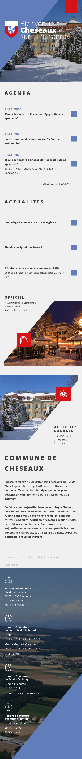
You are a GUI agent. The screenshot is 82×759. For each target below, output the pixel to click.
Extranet (10, 557)
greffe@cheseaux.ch (16, 604)
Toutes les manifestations (59, 183)
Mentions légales (48, 557)
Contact (26, 557)
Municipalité (13, 306)
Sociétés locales (65, 436)
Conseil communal (17, 310)
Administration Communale (21, 302)
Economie (62, 439)
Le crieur (61, 443)
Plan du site (12, 564)
